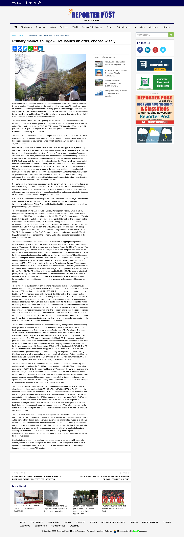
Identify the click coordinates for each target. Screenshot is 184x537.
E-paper (167, 522)
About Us (25, 526)
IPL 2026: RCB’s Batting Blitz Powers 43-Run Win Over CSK (114, 508)
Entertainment (123, 27)
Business (64, 27)
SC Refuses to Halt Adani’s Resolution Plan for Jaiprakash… (116, 73)
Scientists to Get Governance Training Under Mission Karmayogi (26, 508)
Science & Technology (92, 27)
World (75, 27)
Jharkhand (41, 27)
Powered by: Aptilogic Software (99, 531)
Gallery (153, 27)
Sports (109, 27)
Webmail (74, 526)
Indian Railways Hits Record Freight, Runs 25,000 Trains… (113, 83)
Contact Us (41, 526)
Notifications (139, 27)
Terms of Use (58, 526)
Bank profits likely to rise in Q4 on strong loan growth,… (116, 93)
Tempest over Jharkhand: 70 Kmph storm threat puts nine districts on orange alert (55, 508)
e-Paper (19, 3)
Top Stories (26, 27)
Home (14, 35)
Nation (53, 27)
